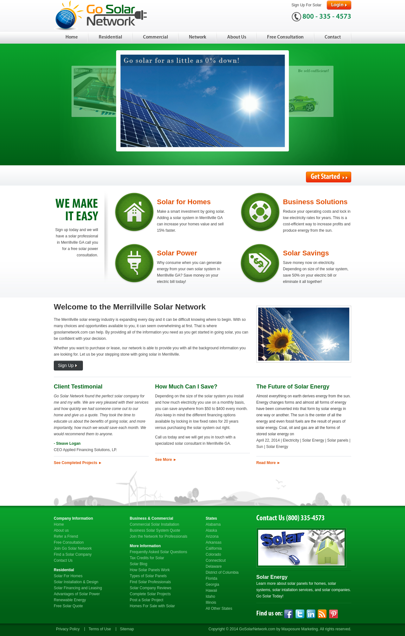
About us (61, 530)
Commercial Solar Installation (154, 524)
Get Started (329, 177)
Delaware (214, 566)
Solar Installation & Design (76, 582)
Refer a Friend (66, 536)
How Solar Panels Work (150, 570)
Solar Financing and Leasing (78, 588)
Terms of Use (100, 629)
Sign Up (68, 366)
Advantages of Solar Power (77, 594)
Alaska (211, 530)
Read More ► (268, 463)
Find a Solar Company (72, 554)
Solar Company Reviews (150, 588)
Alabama (213, 524)
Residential (110, 37)
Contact (333, 37)
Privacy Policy (68, 629)
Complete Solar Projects (150, 594)
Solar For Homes (68, 576)
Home (71, 37)
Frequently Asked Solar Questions (158, 552)
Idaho (210, 596)
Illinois (211, 602)
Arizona (212, 536)
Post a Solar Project (146, 600)
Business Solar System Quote (155, 530)
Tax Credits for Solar (147, 558)
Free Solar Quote (68, 606)
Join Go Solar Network (73, 548)
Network (197, 37)
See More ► (166, 459)
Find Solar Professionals (150, 582)
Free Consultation (285, 37)
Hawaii (211, 590)
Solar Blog (138, 564)
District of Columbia (222, 572)
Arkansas (213, 542)
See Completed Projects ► (78, 463)
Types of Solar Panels (148, 576)
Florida (211, 578)
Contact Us (63, 560)
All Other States (219, 608)
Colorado (213, 554)
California (214, 548)
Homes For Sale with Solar (152, 606)
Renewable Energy (70, 600)
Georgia (212, 584)
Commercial (155, 37)
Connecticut (216, 560)
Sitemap (127, 629)
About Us (236, 37)
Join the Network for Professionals (158, 536)
